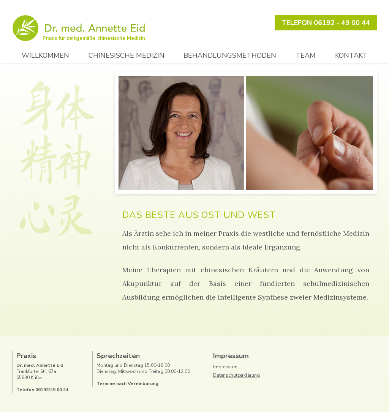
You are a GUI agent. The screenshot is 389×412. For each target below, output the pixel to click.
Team (306, 55)
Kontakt (351, 55)
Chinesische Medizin (126, 55)
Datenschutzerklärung (236, 375)
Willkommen (45, 55)
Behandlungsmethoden (229, 55)
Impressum (225, 367)
